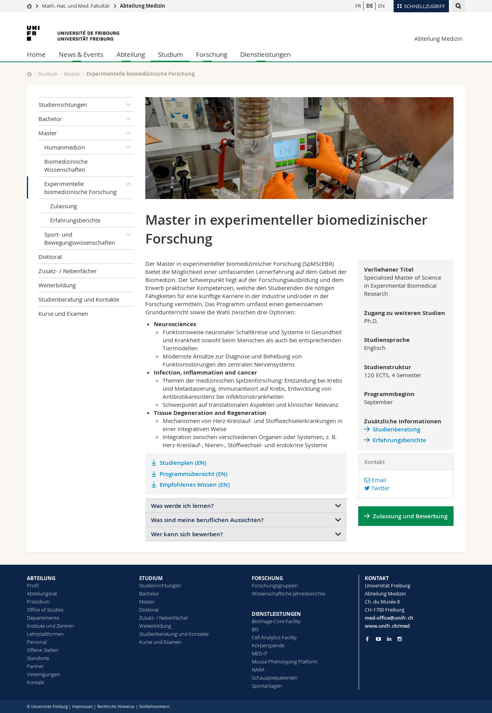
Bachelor (86, 119)
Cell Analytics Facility (274, 637)
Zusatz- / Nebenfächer (67, 271)
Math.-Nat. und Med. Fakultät (76, 5)
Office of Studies (45, 609)
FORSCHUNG (267, 578)
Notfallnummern (154, 706)
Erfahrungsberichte (75, 220)
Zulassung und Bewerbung (410, 516)
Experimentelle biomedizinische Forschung (89, 186)
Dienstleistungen (265, 54)
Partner (35, 666)
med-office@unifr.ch (389, 617)
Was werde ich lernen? (182, 506)
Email (375, 480)
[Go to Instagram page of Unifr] (399, 639)
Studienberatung (396, 429)
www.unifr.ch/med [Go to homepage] (387, 625)
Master (72, 73)
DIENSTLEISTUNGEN (276, 613)
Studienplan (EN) (183, 463)
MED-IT (260, 653)
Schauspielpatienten (275, 677)
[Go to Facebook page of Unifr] (367, 638)
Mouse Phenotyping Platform (284, 661)
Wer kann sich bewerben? (187, 534)
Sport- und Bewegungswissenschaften (89, 236)
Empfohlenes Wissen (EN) (195, 485)
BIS (255, 629)
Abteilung (130, 54)
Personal (37, 641)
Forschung (211, 54)
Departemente (43, 617)
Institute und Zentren (50, 625)
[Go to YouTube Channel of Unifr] (378, 639)
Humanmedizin (89, 147)
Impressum (82, 706)
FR (358, 5)
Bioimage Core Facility (276, 621)
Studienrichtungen (86, 104)
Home (36, 54)
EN (381, 5)
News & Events (81, 54)
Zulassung (63, 206)
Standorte (38, 658)
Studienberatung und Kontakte (78, 299)
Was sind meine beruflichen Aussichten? (207, 520)
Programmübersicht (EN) (194, 474)
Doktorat (50, 256)
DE (369, 5)
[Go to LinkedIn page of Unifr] (389, 639)
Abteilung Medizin (142, 5)
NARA (258, 669)
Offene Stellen (42, 650)
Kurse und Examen (63, 313)
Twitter (377, 488)
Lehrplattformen (45, 633)
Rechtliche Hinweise (116, 706)
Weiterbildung (57, 285)
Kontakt (35, 682)
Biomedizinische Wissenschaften (66, 165)
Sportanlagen (267, 685)
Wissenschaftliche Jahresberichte (288, 593)
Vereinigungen (43, 674)
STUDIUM (151, 578)
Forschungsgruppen (275, 585)
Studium (170, 54)
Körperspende (268, 645)
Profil (33, 585)
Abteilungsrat (42, 593)
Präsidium (38, 601)
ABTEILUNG (41, 578)
